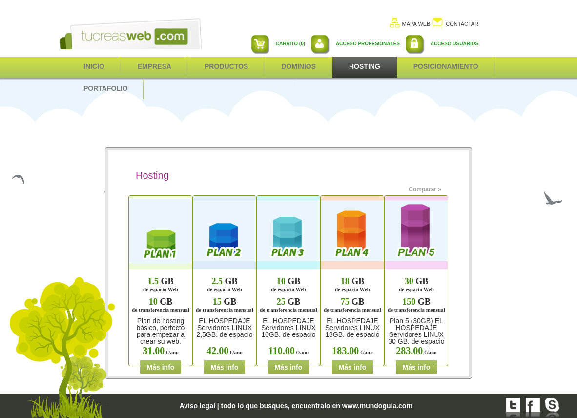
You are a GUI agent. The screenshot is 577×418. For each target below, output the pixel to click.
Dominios (298, 66)
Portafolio (105, 88)
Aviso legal (197, 406)
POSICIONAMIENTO (445, 66)
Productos (226, 66)
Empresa (154, 66)
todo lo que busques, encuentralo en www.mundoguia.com (316, 406)
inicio (93, 66)
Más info (161, 367)
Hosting (364, 66)
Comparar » (425, 189)
